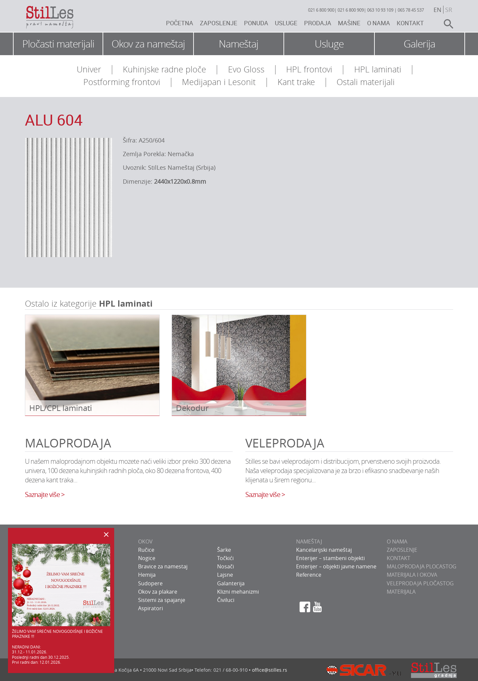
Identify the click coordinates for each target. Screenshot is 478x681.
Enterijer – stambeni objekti (330, 558)
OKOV (145, 541)
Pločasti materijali (58, 43)
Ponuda (256, 23)
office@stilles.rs (269, 670)
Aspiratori (150, 608)
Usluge (286, 23)
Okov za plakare (157, 591)
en (437, 10)
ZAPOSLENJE (402, 549)
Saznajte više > (44, 494)
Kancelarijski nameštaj (324, 549)
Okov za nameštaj (148, 43)
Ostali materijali (366, 81)
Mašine (349, 23)
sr (448, 10)
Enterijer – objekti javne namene (336, 566)
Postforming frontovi (121, 81)
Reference (308, 574)
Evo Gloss (246, 69)
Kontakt (410, 23)
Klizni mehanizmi (238, 591)
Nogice (146, 558)
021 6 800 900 (321, 10)
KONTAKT (398, 558)
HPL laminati (377, 69)
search (446, 24)
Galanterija (231, 583)
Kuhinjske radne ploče (164, 69)
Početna (179, 23)
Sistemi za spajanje (161, 600)
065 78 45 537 (411, 10)
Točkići (225, 558)
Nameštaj (238, 43)
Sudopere (150, 583)
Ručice (146, 549)
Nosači (225, 566)
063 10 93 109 (380, 10)
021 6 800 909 (351, 10)
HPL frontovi (309, 69)
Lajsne (225, 574)
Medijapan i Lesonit (219, 81)
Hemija (147, 574)
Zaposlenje (218, 23)
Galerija (419, 43)
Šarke (224, 549)
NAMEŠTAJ (309, 541)
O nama (378, 23)
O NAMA (397, 541)
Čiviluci (225, 600)
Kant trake (296, 81)
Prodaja (317, 23)
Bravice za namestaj (163, 566)
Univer (89, 69)
